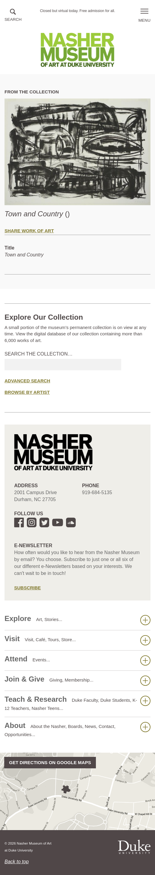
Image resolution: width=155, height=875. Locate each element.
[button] (13, 15)
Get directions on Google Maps (50, 762)
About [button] (77, 729)
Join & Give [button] (77, 680)
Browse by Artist (27, 392)
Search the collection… (39, 353)
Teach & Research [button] (77, 703)
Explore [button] (77, 619)
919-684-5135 (97, 492)
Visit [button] (77, 640)
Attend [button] (77, 660)
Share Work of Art (29, 230)
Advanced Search (27, 380)
